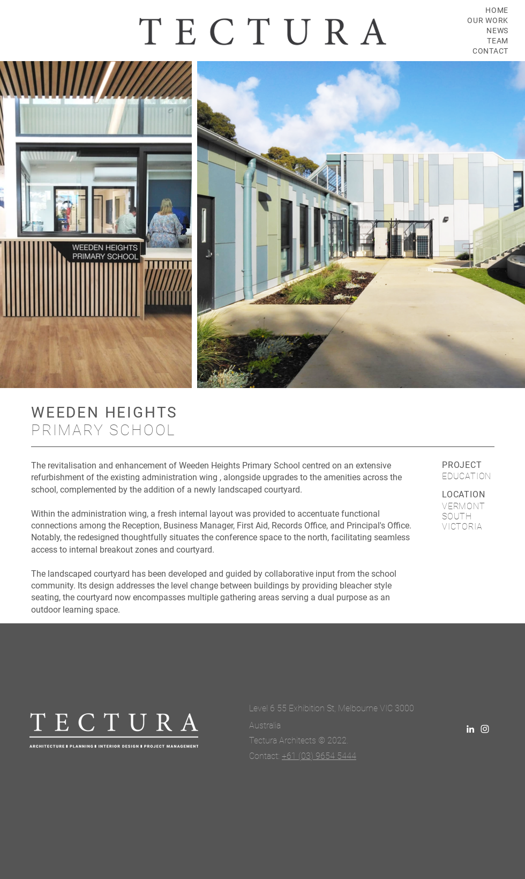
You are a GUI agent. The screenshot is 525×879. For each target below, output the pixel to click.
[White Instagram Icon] (484, 729)
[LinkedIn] (470, 729)
